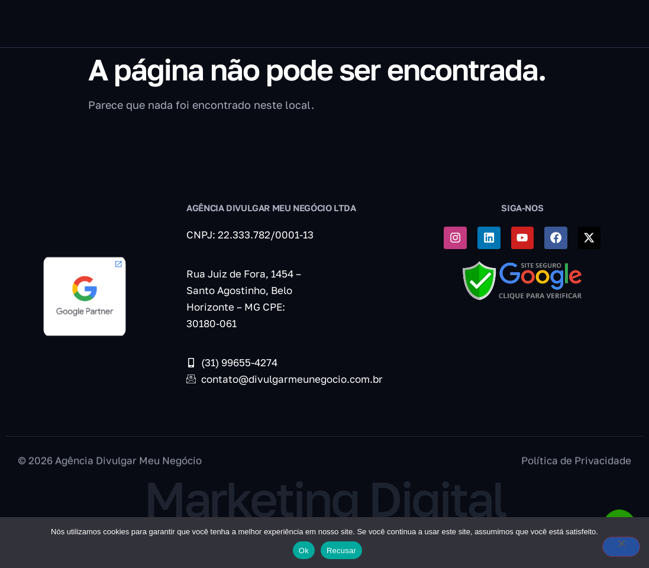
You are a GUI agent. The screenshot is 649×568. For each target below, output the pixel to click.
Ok (304, 550)
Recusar (341, 550)
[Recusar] (610, 549)
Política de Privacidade (576, 470)
